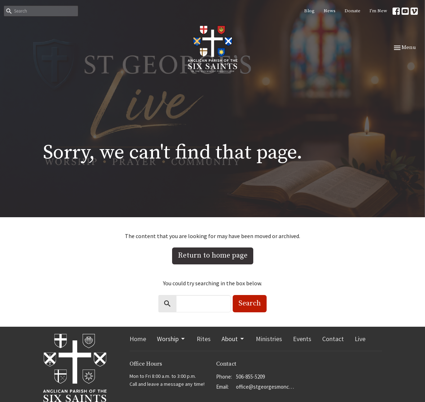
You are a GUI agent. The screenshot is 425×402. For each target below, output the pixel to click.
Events (302, 339)
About (233, 339)
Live (360, 339)
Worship (171, 339)
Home (138, 339)
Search (249, 303)
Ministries (269, 339)
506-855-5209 (250, 376)
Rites (204, 339)
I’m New (378, 11)
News (330, 11)
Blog (309, 11)
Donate (352, 11)
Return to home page (212, 255)
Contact (333, 339)
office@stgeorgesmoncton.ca (265, 386)
